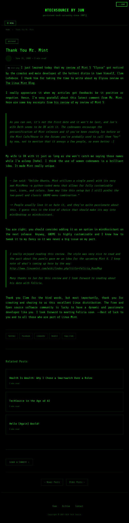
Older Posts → (77, 482)
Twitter (11, 336)
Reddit (55, 336)
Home (8, 29)
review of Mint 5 (78, 67)
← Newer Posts (52, 482)
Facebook (26, 336)
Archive (66, 506)
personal (12, 41)
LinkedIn (41, 336)
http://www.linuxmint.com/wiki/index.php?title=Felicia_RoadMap (56, 268)
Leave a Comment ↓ (19, 462)
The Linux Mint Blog (20, 83)
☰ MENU (10, 23)
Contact (79, 506)
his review (61, 102)
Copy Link (68, 336)
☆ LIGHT (121, 4)
